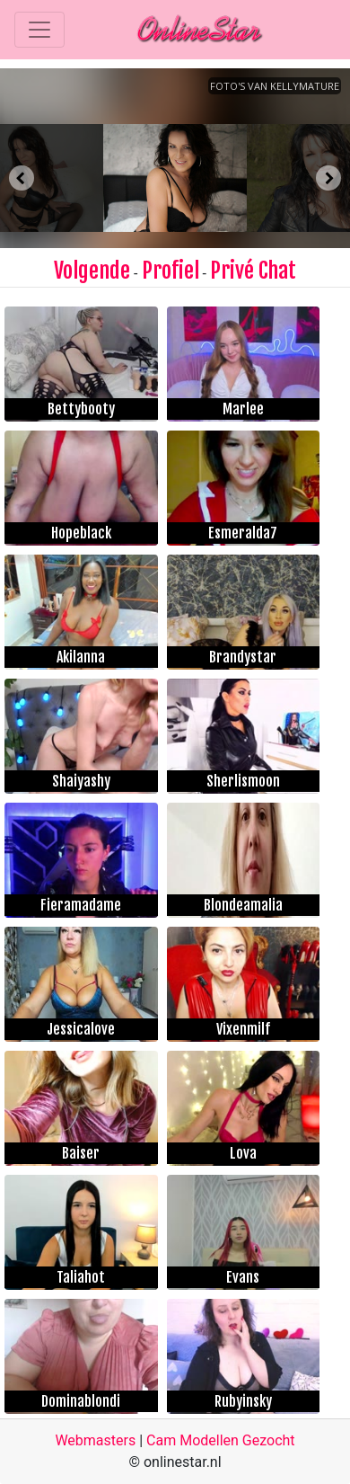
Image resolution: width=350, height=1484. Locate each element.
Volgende (92, 270)
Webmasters (95, 1440)
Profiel (170, 270)
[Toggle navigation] (39, 30)
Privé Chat (253, 270)
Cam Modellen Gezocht (220, 1440)
